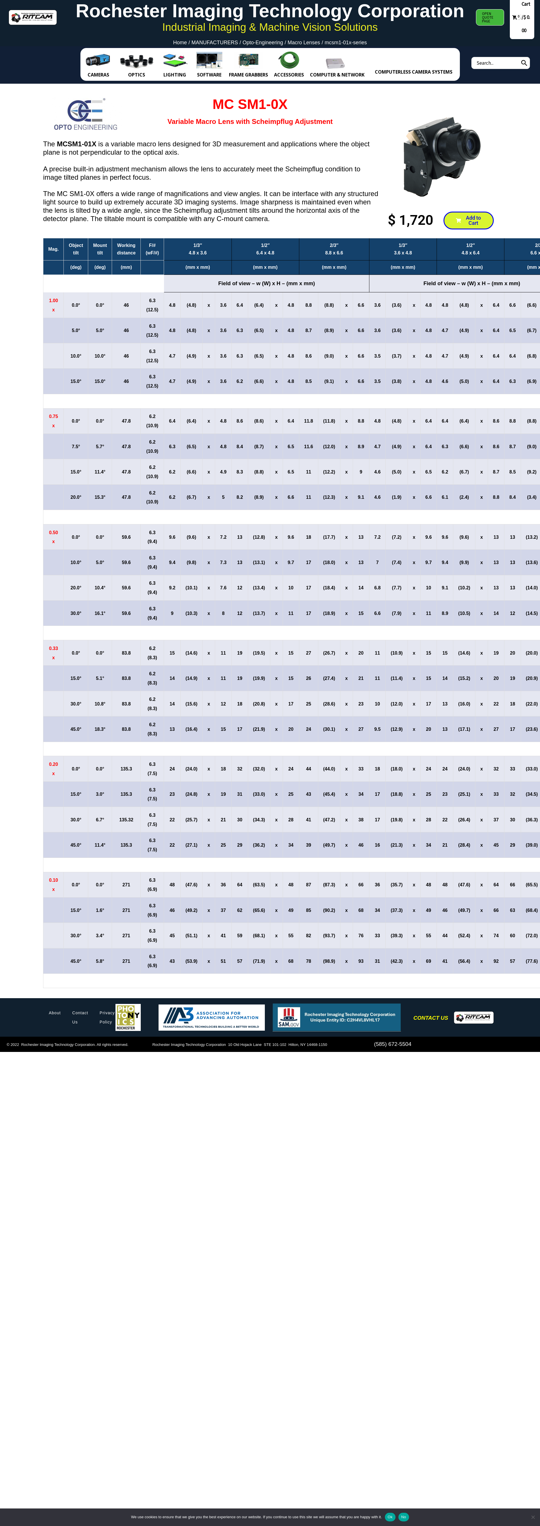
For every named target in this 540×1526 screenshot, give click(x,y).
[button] (490, 17)
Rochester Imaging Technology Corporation (270, 10)
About (55, 1013)
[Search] (524, 63)
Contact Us (80, 1017)
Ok (390, 1517)
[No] (533, 1517)
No (403, 1517)
